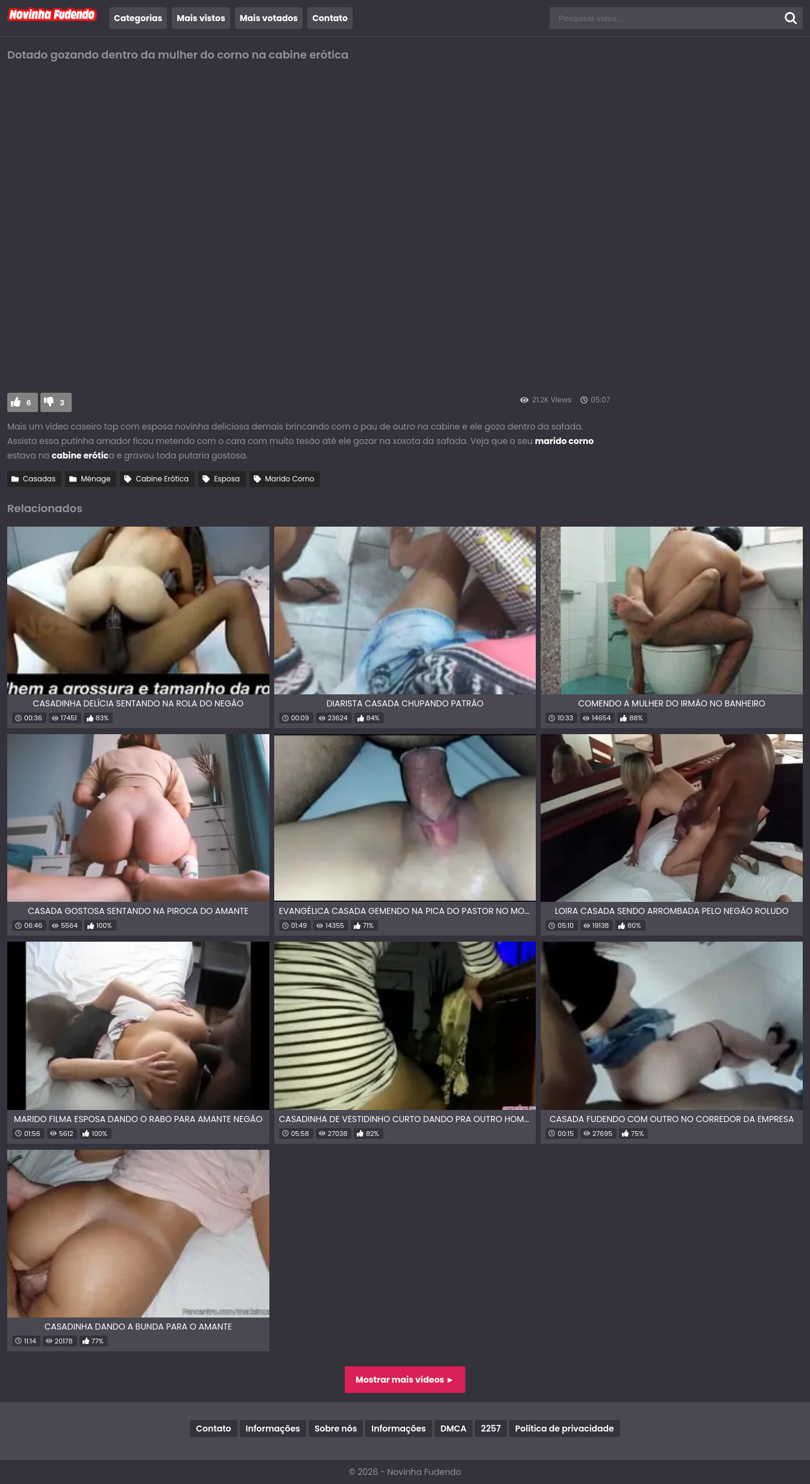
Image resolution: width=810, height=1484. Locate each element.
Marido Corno (290, 479)
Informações (273, 1428)
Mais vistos (201, 18)
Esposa (227, 479)
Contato (330, 18)
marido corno (564, 441)
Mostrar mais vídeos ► (405, 1380)
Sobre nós (336, 1428)
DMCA (453, 1428)
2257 (491, 1428)
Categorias (138, 18)
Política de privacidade (564, 1428)
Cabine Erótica (162, 479)
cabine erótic (80, 455)
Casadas (39, 479)
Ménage (95, 479)
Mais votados (269, 18)
